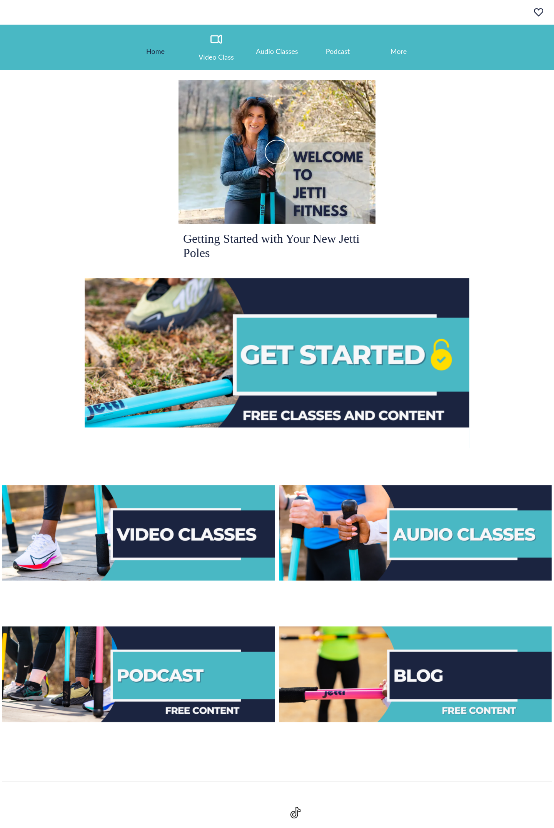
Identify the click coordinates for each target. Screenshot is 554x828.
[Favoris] (538, 12)
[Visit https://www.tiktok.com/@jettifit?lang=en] (295, 812)
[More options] (398, 47)
